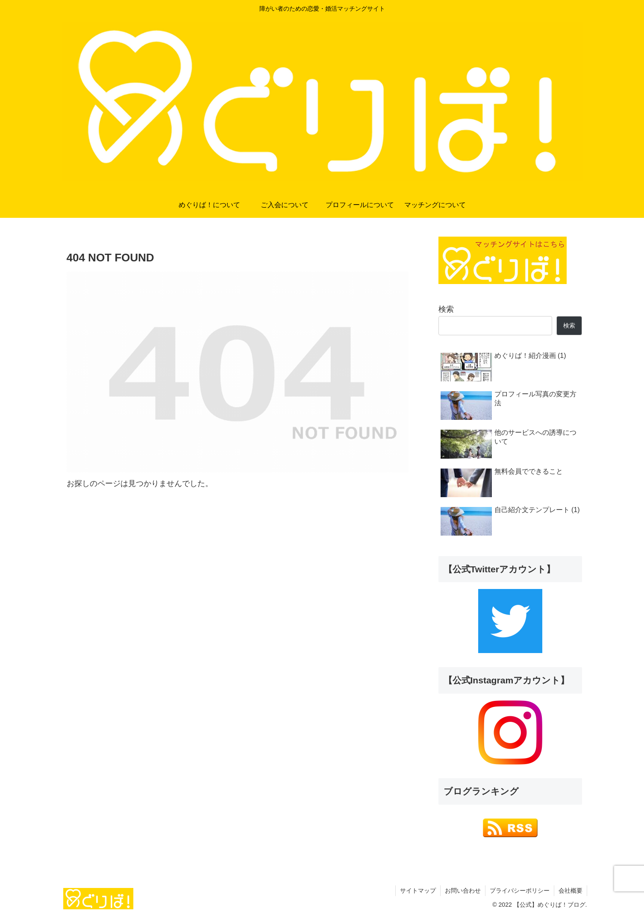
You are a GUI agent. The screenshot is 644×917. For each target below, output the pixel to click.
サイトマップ (418, 890)
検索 (446, 309)
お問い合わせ (463, 890)
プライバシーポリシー (520, 890)
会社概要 (570, 890)
